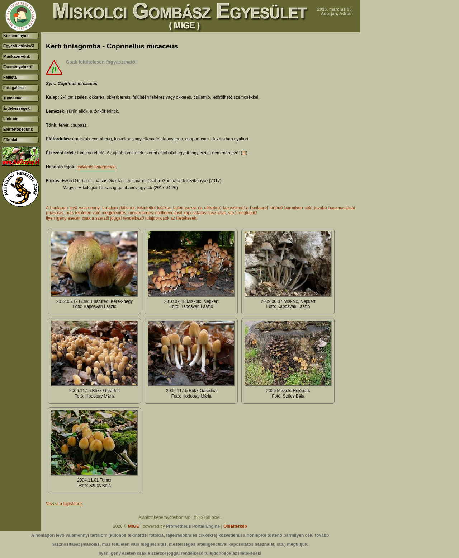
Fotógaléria (13, 87)
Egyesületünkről (18, 46)
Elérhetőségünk (18, 129)
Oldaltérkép (235, 526)
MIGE (133, 526)
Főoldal (10, 139)
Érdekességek (16, 108)
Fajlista (10, 77)
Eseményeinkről (18, 67)
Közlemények (15, 35)
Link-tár (10, 119)
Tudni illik (12, 98)
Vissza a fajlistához (64, 503)
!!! (244, 152)
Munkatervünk (16, 56)
